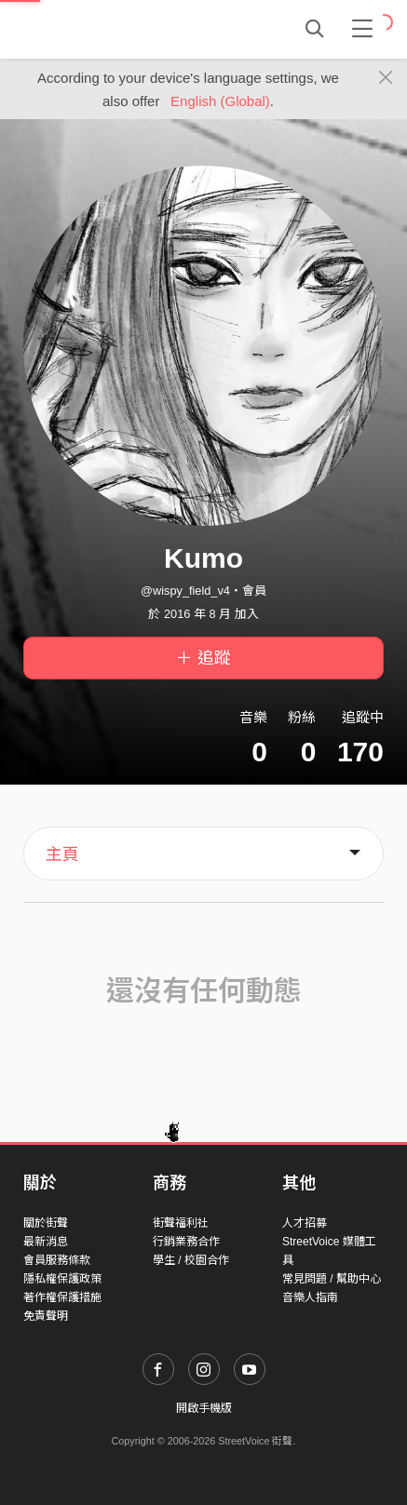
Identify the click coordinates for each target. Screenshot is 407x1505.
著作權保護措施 (62, 1297)
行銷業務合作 (186, 1241)
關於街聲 (45, 1223)
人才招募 (304, 1223)
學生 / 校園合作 (191, 1260)
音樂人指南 (310, 1297)
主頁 (62, 854)
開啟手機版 (204, 1408)
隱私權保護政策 (62, 1278)
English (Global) (220, 101)
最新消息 (45, 1241)
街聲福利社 (181, 1223)
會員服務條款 (56, 1260)
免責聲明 (45, 1316)
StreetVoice (100, 29)
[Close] (386, 78)
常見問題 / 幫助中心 (331, 1278)
